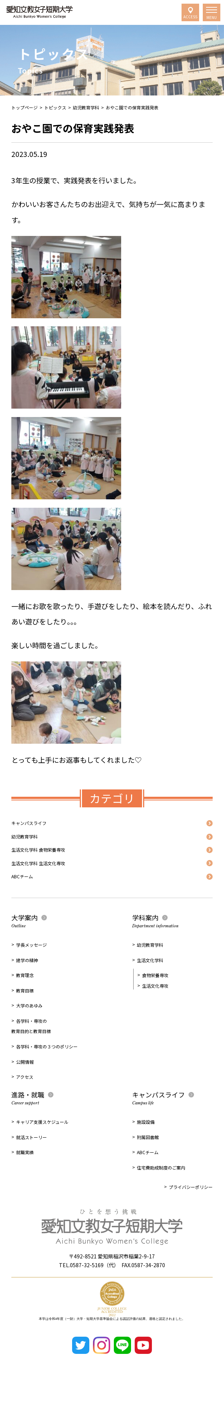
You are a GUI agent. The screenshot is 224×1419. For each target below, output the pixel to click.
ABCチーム (28, 902)
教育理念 (25, 1004)
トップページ (24, 107)
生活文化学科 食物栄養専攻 (53, 864)
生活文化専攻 (155, 1014)
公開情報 (25, 1090)
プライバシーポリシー (191, 1215)
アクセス (24, 1105)
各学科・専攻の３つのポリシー (47, 1075)
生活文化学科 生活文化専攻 (53, 883)
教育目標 (25, 1019)
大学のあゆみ (29, 1034)
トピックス (55, 107)
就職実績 (25, 1181)
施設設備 (145, 1150)
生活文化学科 (150, 989)
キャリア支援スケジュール (42, 1150)
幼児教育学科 (86, 107)
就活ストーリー (31, 1166)
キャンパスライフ (39, 826)
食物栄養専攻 (155, 1004)
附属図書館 (148, 1166)
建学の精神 (27, 989)
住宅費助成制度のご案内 (161, 1196)
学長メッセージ (31, 973)
